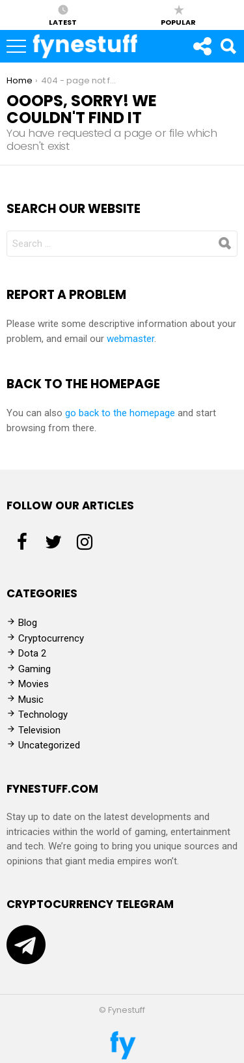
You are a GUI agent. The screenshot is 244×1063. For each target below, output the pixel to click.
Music (31, 699)
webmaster (130, 339)
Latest (63, 15)
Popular (178, 15)
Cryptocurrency (51, 638)
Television (39, 730)
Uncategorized (49, 745)
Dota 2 (32, 653)
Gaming (34, 669)
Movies (33, 684)
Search (227, 49)
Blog (27, 623)
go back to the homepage (120, 413)
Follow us (201, 49)
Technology (43, 714)
